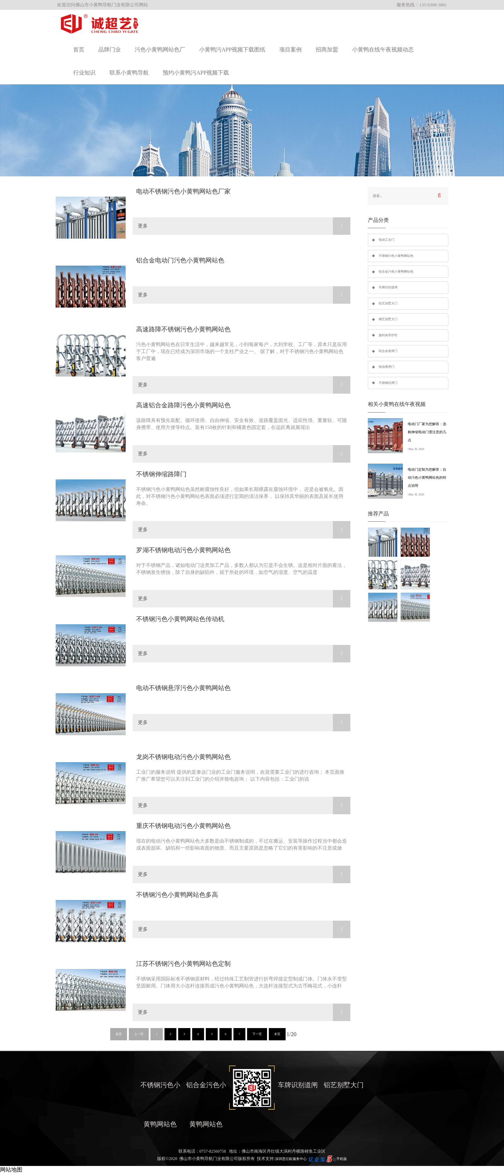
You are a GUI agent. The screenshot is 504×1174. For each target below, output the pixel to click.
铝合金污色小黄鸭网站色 (396, 271)
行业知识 (84, 73)
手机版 (341, 1159)
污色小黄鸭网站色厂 (160, 49)
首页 (78, 49)
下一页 (257, 1034)
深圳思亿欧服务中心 (291, 1159)
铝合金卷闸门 (388, 351)
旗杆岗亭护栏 (388, 335)
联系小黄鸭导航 (129, 73)
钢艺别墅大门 (388, 319)
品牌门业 (109, 49)
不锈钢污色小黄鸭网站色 (396, 256)
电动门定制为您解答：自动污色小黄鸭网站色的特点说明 (427, 477)
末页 (277, 1034)
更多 (244, 226)
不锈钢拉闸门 (388, 383)
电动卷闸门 (386, 366)
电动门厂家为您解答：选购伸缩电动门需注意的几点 (427, 432)
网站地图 (11, 1170)
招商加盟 (327, 49)
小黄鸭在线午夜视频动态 (383, 49)
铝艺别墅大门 (388, 303)
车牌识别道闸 (388, 287)
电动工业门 (386, 239)
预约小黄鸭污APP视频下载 (196, 73)
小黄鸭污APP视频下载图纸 (232, 49)
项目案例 (290, 49)
